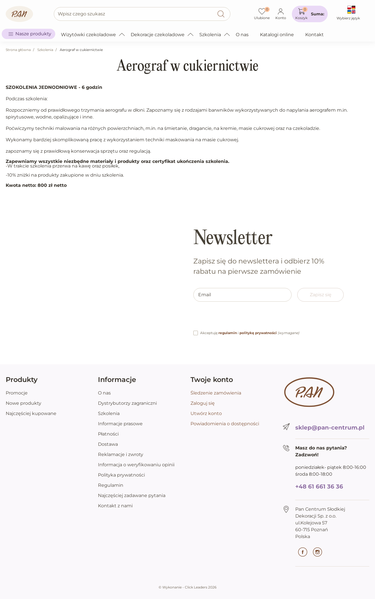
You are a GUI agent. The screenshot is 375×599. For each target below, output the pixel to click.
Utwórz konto (206, 413)
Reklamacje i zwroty (120, 454)
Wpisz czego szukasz (81, 14)
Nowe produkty (23, 403)
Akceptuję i (249, 333)
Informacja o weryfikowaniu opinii (136, 464)
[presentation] (236, 318)
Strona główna (18, 50)
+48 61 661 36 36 (319, 486)
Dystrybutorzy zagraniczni (127, 403)
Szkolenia (45, 50)
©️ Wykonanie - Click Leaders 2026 (187, 587)
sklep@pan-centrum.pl (329, 427)
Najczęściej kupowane (31, 413)
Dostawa (108, 444)
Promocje (17, 393)
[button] (310, 14)
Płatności (108, 434)
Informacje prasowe (120, 423)
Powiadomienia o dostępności (224, 423)
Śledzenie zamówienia (215, 393)
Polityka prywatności (121, 475)
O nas (104, 393)
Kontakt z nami (115, 505)
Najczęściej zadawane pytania (131, 495)
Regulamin (110, 485)
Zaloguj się (202, 403)
